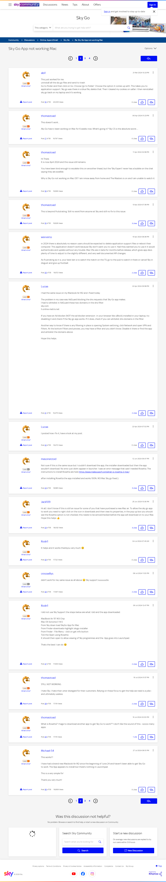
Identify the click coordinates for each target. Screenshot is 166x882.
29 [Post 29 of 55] (46, 737)
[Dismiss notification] (154, 12)
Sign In (152, 4)
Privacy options (38, 866)
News (65, 4)
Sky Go (83, 17)
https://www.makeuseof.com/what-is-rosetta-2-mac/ (104, 472)
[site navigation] (10, 4)
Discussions (50, 4)
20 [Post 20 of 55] (46, 273)
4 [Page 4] (89, 58)
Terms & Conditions (53, 866)
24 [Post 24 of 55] (46, 528)
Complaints (108, 866)
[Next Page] (95, 58)
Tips (75, 4)
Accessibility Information (93, 866)
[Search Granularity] (43, 27)
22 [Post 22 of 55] (46, 445)
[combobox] (88, 27)
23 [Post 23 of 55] (46, 488)
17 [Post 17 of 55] (45, 139)
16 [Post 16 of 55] (45, 102)
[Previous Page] (70, 58)
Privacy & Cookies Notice (72, 866)
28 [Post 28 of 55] (46, 704)
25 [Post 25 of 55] (46, 560)
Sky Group (129, 866)
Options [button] (148, 48)
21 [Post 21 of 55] (45, 413)
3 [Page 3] (85, 58)
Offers (97, 4)
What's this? (26, 86)
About (85, 4)
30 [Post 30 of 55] (46, 789)
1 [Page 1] (76, 58)
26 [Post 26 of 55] (46, 592)
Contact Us (119, 866)
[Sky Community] (26, 5)
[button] (153, 72)
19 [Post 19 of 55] (45, 223)
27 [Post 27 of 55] (46, 664)
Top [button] (160, 866)
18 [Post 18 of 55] (45, 191)
